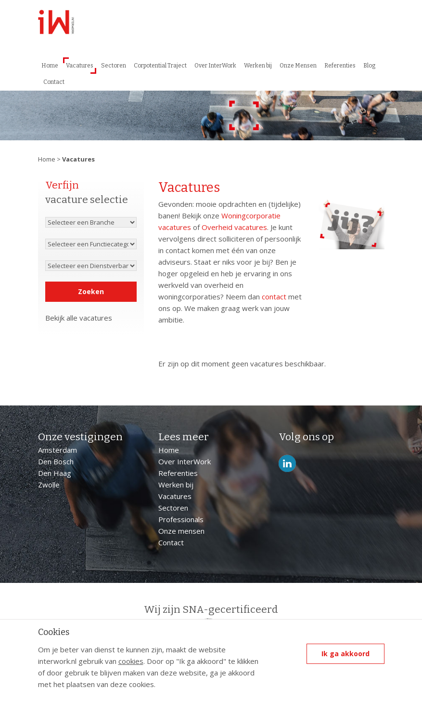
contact (274, 296)
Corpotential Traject (160, 65)
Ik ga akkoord (345, 653)
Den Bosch (56, 461)
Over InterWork (215, 65)
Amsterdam (57, 450)
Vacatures (79, 65)
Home (49, 65)
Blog (369, 65)
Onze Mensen (298, 65)
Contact (53, 82)
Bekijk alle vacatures (78, 318)
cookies (130, 661)
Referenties (340, 65)
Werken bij (258, 65)
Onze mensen (181, 531)
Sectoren (113, 65)
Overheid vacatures (234, 227)
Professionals (181, 519)
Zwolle (49, 484)
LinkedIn (287, 463)
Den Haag (54, 473)
